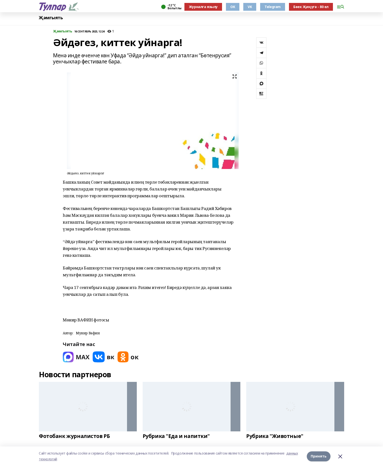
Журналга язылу (203, 6)
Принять (319, 456)
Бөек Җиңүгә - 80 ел (311, 6)
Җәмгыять (51, 17)
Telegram (273, 6)
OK (232, 6)
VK (250, 6)
